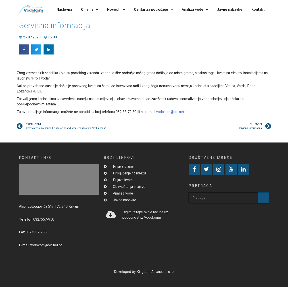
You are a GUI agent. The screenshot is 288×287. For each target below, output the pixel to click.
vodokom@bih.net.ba (172, 112)
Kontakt (258, 9)
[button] (24, 49)
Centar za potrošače (153, 9)
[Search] (263, 197)
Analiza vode (195, 9)
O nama (89, 9)
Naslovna (64, 9)
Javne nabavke (229, 9)
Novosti (116, 9)
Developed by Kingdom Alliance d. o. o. (144, 272)
